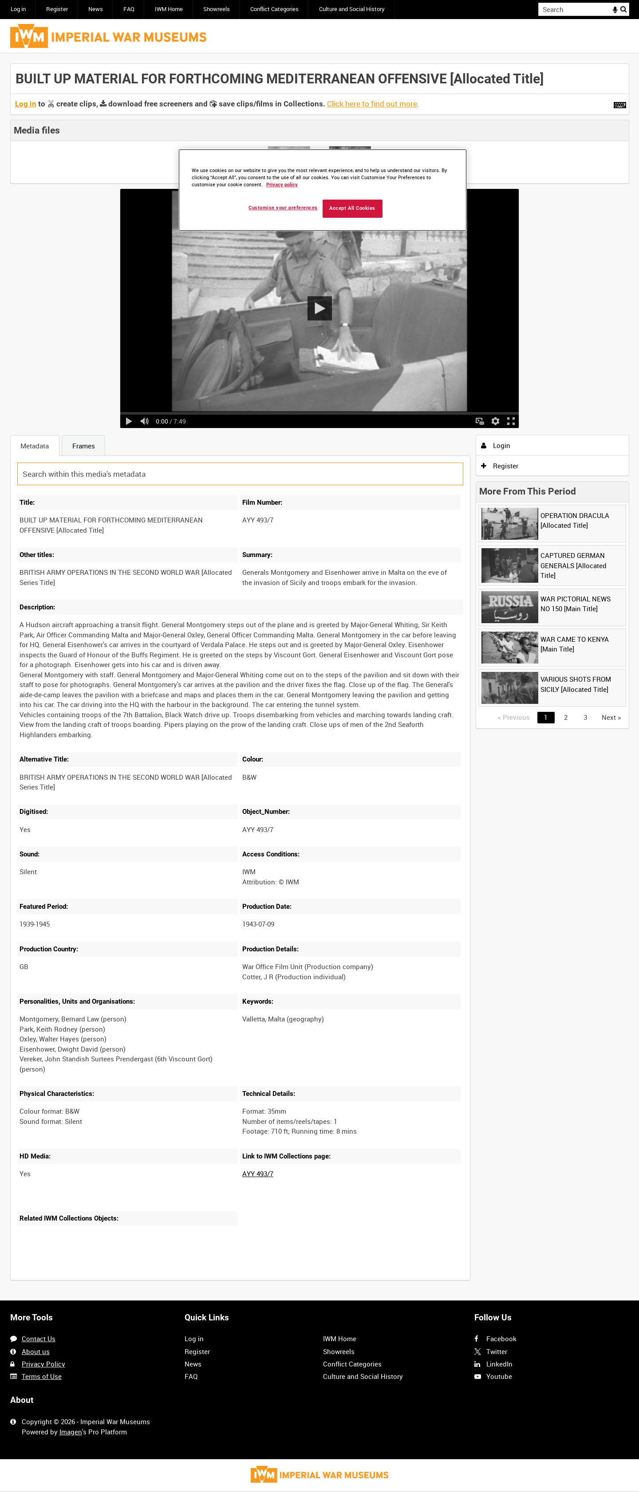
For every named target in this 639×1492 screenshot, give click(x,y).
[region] (322, 190)
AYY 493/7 (257, 1173)
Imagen (70, 1431)
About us (36, 1351)
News (95, 9)
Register (57, 9)
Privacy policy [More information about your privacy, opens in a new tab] (282, 185)
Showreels (216, 9)
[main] (319, 677)
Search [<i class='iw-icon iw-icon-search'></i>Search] (624, 8)
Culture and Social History (352, 9)
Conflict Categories (274, 9)
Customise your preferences (283, 208)
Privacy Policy (43, 1363)
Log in (18, 9)
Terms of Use (42, 1376)
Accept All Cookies (352, 208)
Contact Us (38, 1338)
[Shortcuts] (620, 103)
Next (611, 717)
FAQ (128, 9)
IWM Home (169, 9)
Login (495, 445)
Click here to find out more (372, 104)
